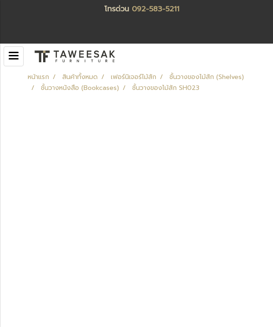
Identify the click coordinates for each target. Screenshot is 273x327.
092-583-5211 (155, 9)
